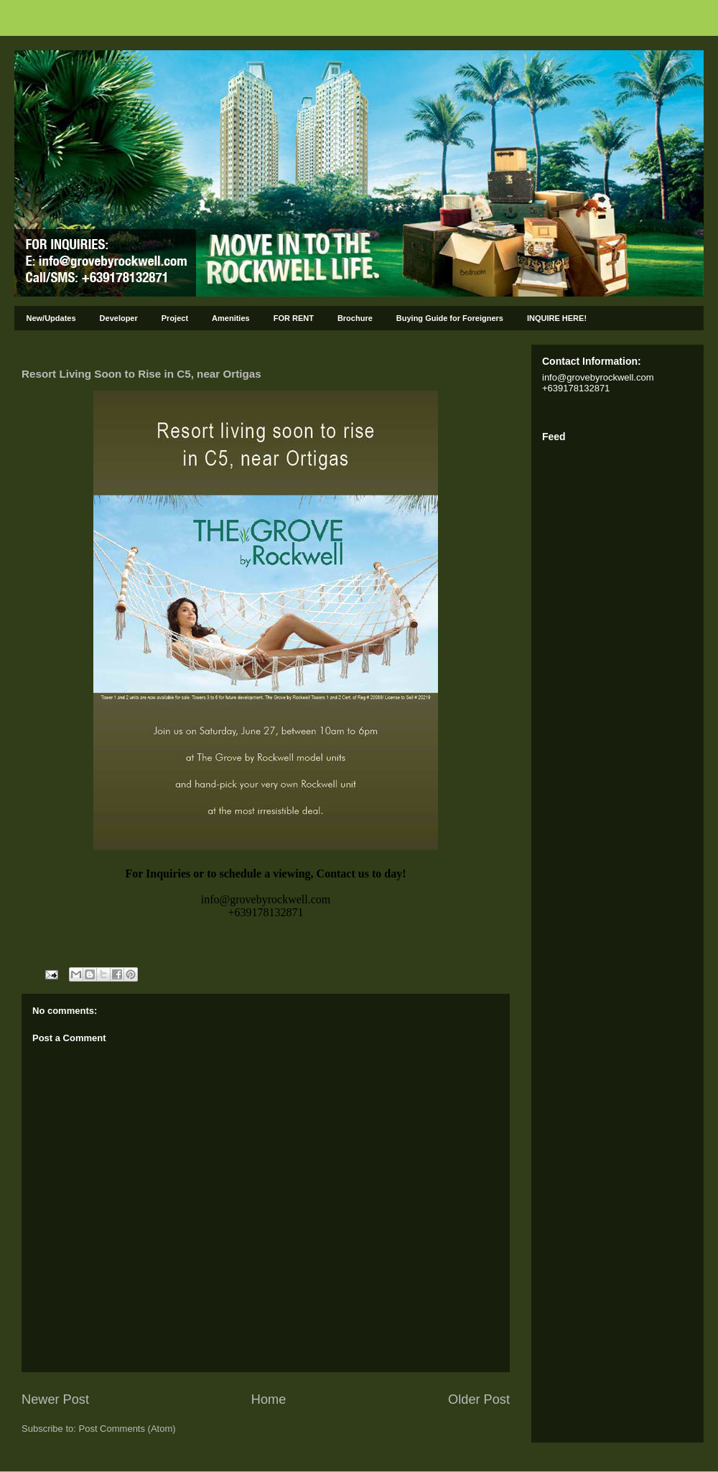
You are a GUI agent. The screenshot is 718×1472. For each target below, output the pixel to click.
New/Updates (51, 318)
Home (268, 1399)
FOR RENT (294, 318)
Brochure (355, 318)
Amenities (231, 318)
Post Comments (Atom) (127, 1428)
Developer (119, 318)
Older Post (479, 1399)
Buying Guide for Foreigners (449, 318)
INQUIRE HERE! (557, 318)
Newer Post (55, 1399)
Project (175, 318)
